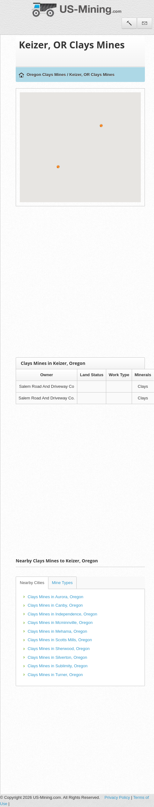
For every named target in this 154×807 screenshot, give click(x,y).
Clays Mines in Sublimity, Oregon (58, 665)
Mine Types (62, 582)
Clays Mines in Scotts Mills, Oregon (60, 639)
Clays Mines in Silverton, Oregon (57, 657)
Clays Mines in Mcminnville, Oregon (60, 622)
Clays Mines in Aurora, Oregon (55, 596)
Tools (129, 23)
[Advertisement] (69, 281)
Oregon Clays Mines (46, 74)
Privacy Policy (117, 797)
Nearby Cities (32, 582)
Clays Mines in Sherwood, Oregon (59, 648)
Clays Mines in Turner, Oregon (55, 674)
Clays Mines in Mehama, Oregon (57, 631)
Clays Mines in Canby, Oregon (55, 605)
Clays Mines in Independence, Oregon (62, 614)
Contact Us (144, 23)
